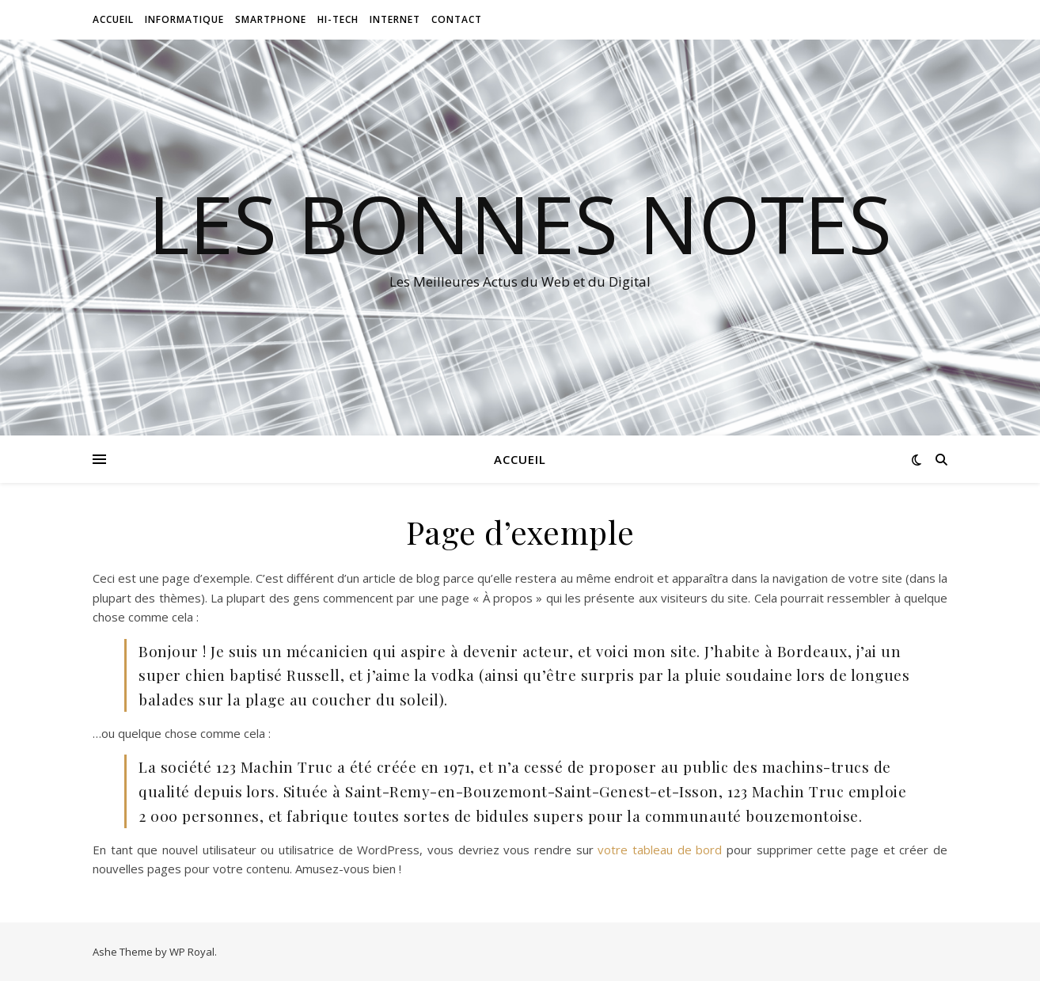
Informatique (184, 19)
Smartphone (270, 19)
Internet (395, 19)
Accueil (113, 19)
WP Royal (191, 952)
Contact (456, 19)
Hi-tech (338, 19)
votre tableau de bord (660, 849)
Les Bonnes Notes (520, 223)
